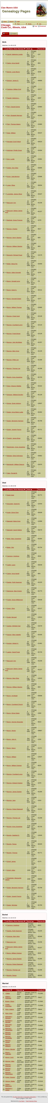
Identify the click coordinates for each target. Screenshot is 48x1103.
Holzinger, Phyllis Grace (14, 150)
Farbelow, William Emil (14, 89)
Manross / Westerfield (8, 1029)
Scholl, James (11, 861)
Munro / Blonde (10, 1049)
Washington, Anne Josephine (16, 447)
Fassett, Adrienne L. (13, 98)
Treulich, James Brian (13, 438)
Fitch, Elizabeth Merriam (14, 115)
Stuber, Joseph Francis (14, 429)
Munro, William (11, 757)
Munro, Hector (11, 730)
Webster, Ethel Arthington (15, 456)
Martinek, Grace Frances (14, 220)
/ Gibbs (7, 993)
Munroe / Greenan (8, 1065)
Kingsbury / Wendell (8, 1021)
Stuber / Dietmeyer (8, 1085)
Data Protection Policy (31, 1101)
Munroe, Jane (11, 800)
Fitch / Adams (9, 1009)
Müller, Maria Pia (12, 264)
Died (29, 489)
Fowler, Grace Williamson (15, 600)
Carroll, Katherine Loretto (15, 54)
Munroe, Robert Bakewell (15, 809)
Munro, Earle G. (12, 290)
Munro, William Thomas (14, 307)
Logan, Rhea (11, 185)
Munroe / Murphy (8, 1069)
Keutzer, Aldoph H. (13, 643)
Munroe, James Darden (14, 791)
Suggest (13, 33)
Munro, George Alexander (15, 722)
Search (12, 21)
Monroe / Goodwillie (8, 1037)
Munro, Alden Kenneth (14, 272)
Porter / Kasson (10, 1077)
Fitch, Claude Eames (13, 107)
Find (18, 24)
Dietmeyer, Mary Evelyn (14, 591)
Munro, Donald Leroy (13, 281)
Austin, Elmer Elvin (13, 512)
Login (18, 21)
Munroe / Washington (9, 1073)
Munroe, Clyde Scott (13, 316)
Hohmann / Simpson (8, 1017)
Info (40, 24)
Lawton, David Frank (13, 652)
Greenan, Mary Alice (13, 936)
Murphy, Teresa (12, 844)
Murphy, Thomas (12, 853)
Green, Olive (11, 608)
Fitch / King (8, 1013)
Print (36, 26)
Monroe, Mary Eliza (13, 678)
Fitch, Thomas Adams (14, 124)
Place (5, 33)
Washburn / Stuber (9, 1089)
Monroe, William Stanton (14, 246)
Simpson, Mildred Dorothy (15, 394)
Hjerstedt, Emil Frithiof (14, 141)
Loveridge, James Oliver (14, 194)
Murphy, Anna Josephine (14, 377)
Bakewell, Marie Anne (13, 521)
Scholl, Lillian (11, 870)
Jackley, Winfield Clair (14, 626)
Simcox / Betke (10, 1081)
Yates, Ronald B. (12, 473)
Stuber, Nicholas (12, 905)
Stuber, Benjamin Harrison (15, 421)
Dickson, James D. (13, 80)
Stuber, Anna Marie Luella (15, 412)
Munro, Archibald (12, 696)
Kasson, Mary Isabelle (14, 634)
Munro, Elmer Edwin (13, 713)
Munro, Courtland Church (15, 704)
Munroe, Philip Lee (13, 360)
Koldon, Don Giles (12, 168)
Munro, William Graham (14, 765)
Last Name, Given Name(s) (16, 49)
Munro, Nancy (11, 748)
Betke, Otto (10, 547)
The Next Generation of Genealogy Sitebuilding (24, 1097)
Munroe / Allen (9, 1061)
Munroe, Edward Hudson (14, 783)
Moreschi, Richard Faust (14, 255)
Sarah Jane (10, 495)
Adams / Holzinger (8, 997)
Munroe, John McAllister (14, 342)
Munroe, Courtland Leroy (14, 325)
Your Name (21, 1101)
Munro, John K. (11, 739)
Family (9, 990)
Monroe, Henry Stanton (14, 237)
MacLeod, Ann (11, 203)
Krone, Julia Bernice (13, 176)
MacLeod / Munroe (8, 1025)
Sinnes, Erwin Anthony (14, 403)
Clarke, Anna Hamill (13, 63)
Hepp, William (11, 133)
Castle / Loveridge (8, 1005)
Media (29, 24)
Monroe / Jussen (8, 1041)
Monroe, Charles (12, 229)
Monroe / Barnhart (8, 1033)
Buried (30, 921)
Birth (29, 49)
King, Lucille (11, 159)
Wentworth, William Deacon (15, 464)
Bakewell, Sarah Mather (14, 530)
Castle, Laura (11, 565)
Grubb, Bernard (12, 617)
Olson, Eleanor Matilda (14, 386)
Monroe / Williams (8, 1045)
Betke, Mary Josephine (14, 538)
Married (20, 990)
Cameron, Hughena (13, 556)
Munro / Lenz (9, 1057)
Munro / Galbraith (8, 1053)
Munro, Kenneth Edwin (14, 298)
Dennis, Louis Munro (13, 72)
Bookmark (43, 26)
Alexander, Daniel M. (13, 504)
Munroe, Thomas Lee (13, 368)
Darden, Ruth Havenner (14, 582)
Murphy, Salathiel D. (13, 835)
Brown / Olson (9, 1001)
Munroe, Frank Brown (13, 333)
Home (5, 21)
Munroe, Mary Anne (13, 351)
